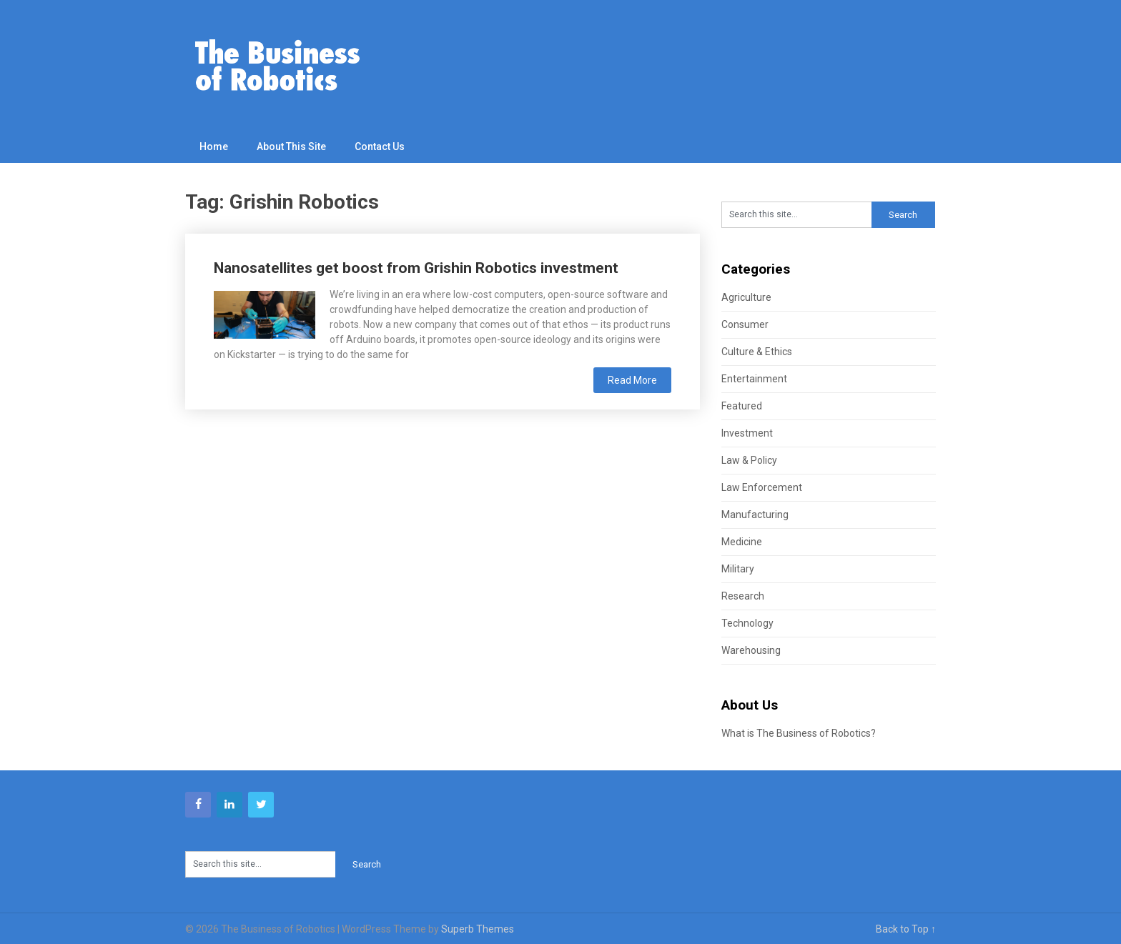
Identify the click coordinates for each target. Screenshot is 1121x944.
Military (737, 569)
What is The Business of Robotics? (798, 733)
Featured (741, 406)
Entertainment (754, 378)
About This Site (291, 146)
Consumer (745, 324)
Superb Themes (477, 929)
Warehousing (751, 650)
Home (213, 146)
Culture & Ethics (756, 351)
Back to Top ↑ (906, 929)
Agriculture (746, 297)
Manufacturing (755, 514)
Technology (747, 623)
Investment (747, 433)
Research (742, 596)
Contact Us (380, 146)
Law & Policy (749, 460)
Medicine (741, 541)
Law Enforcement (761, 487)
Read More (632, 380)
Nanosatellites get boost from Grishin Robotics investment (416, 268)
